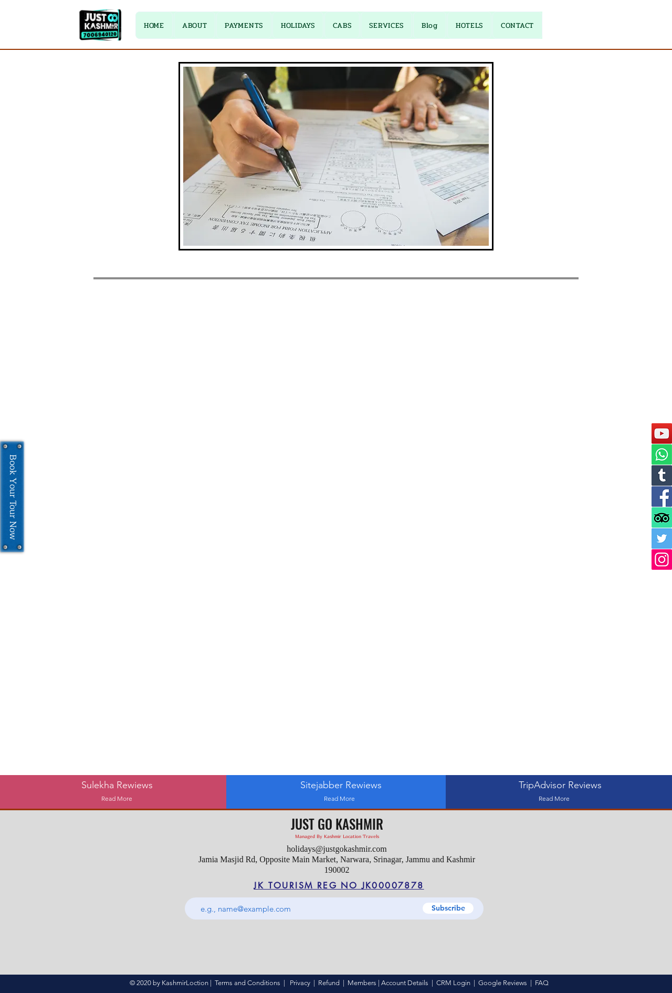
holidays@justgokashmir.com (336, 848)
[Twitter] (662, 538)
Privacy (300, 983)
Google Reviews (502, 983)
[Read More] (117, 798)
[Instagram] (662, 559)
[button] (243, 25)
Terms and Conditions (247, 983)
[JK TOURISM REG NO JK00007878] (339, 885)
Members (362, 983)
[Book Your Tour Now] (12, 496)
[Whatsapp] (662, 454)
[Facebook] (662, 496)
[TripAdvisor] (662, 517)
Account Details (404, 983)
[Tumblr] (662, 475)
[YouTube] (662, 433)
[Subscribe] (448, 908)
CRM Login (453, 983)
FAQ (542, 983)
